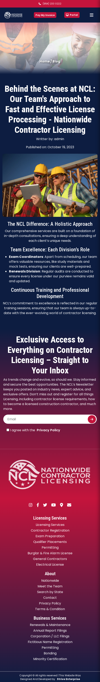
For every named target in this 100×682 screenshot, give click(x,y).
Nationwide (50, 580)
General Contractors (50, 559)
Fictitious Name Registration (50, 642)
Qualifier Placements (50, 541)
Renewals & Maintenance (50, 625)
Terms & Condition (50, 609)
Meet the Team (50, 586)
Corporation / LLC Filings (50, 636)
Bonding (50, 653)
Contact (50, 597)
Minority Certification (50, 659)
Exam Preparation (50, 536)
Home (45, 61)
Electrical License (50, 564)
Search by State (50, 592)
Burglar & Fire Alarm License (50, 553)
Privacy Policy (48, 430)
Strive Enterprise (68, 679)
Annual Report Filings (50, 630)
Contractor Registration (50, 530)
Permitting (50, 547)
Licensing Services (50, 524)
